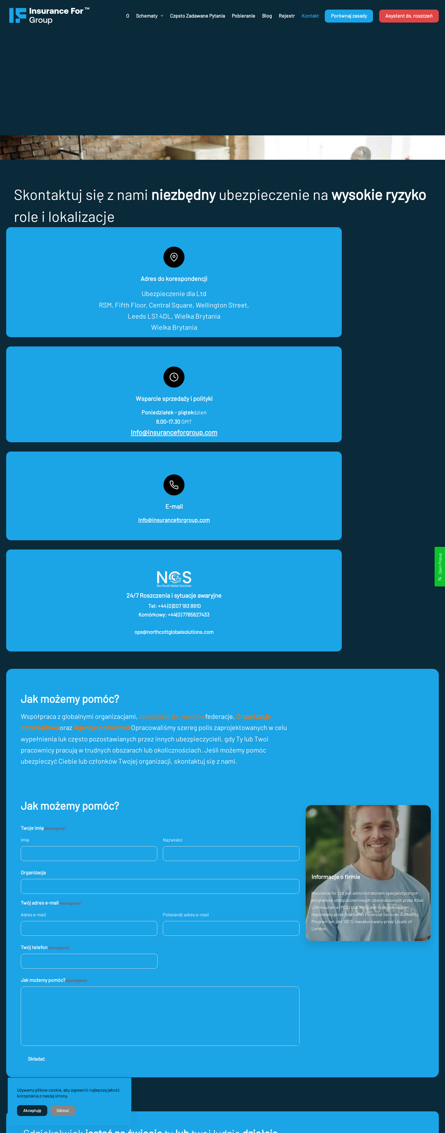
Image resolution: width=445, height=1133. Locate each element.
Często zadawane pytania (197, 16)
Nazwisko (182, 554)
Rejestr (287, 16)
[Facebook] (333, 990)
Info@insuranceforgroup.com (168, 319)
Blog (267, 16)
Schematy (150, 15)
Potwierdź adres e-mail (195, 629)
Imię (34, 554)
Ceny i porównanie (267, 1043)
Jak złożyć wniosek (268, 1034)
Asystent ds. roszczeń (409, 16)
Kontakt (310, 16)
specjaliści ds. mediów (181, 430)
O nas (255, 1025)
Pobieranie (243, 16)
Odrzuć (63, 1110)
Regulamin (260, 1016)
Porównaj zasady (349, 16)
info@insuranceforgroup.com (172, 1006)
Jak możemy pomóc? (62, 694)
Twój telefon (54, 661)
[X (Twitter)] (347, 990)
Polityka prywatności (269, 1007)
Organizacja (42, 586)
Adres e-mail (42, 629)
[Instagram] (361, 990)
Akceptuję (32, 1110)
